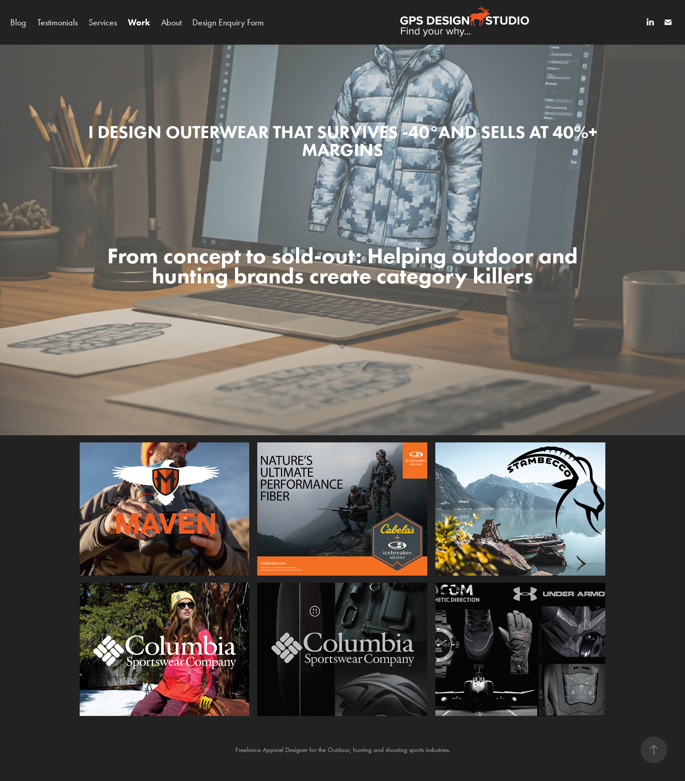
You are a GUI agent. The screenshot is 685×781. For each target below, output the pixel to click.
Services (103, 22)
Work (139, 22)
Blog (18, 22)
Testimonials (57, 22)
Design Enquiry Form (228, 22)
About (171, 22)
